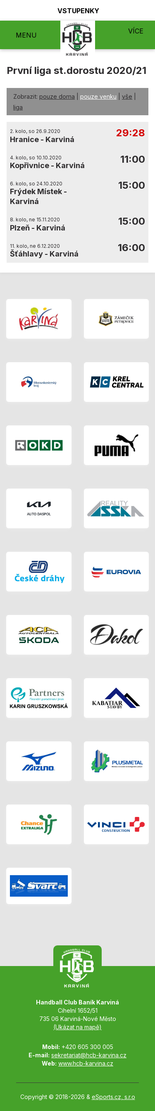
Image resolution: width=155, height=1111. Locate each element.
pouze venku (98, 96)
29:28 (130, 133)
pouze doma (57, 96)
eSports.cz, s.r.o (113, 1096)
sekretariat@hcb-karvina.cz (88, 1055)
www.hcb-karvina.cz (85, 1063)
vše (127, 96)
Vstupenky (73, 10)
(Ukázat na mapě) (77, 1026)
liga (18, 107)
